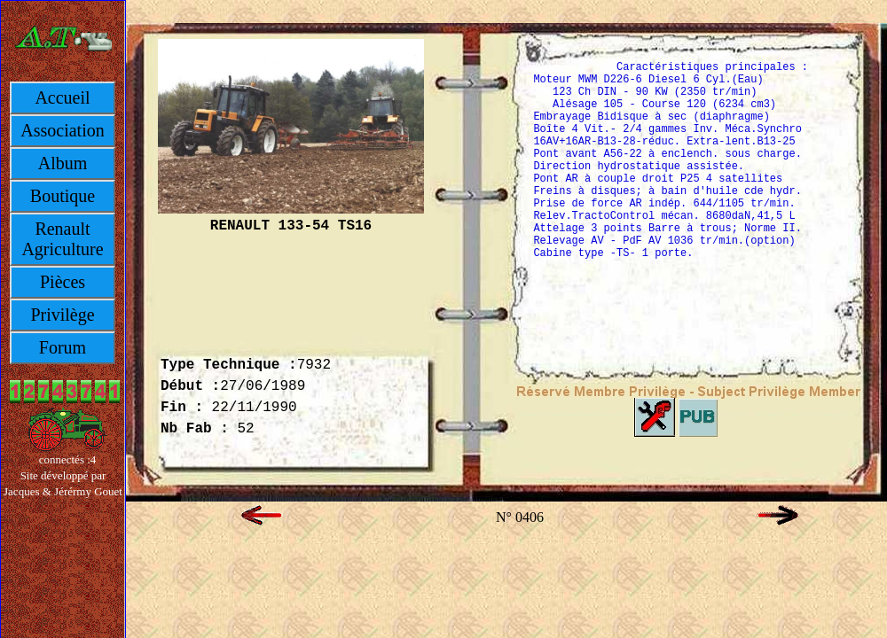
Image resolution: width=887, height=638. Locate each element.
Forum (62, 347)
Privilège (62, 314)
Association (62, 130)
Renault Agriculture (62, 239)
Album (63, 163)
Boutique (62, 196)
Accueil (62, 97)
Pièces (62, 282)
